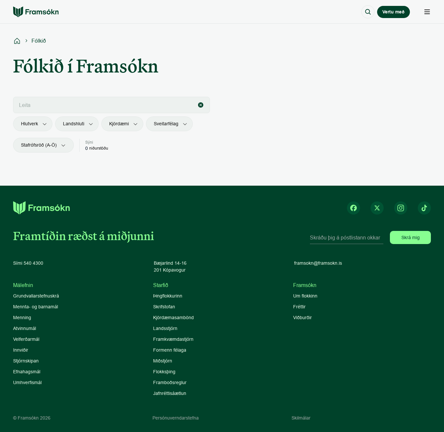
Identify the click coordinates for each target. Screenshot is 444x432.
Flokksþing (164, 371)
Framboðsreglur (170, 382)
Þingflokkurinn (167, 295)
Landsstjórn (165, 328)
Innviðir (20, 350)
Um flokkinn (305, 295)
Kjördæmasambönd (173, 317)
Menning (22, 317)
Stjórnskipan (26, 360)
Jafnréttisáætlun (169, 393)
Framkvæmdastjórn (173, 339)
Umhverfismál (27, 382)
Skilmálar (301, 418)
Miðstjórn (162, 360)
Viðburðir (302, 317)
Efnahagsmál (26, 371)
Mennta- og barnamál (36, 306)
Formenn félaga (169, 350)
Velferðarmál (26, 339)
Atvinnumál (24, 328)
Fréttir (299, 306)
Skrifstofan (164, 306)
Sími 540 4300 (28, 263)
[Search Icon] (367, 11)
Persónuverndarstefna (175, 418)
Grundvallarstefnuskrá (36, 295)
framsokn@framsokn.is (318, 263)
